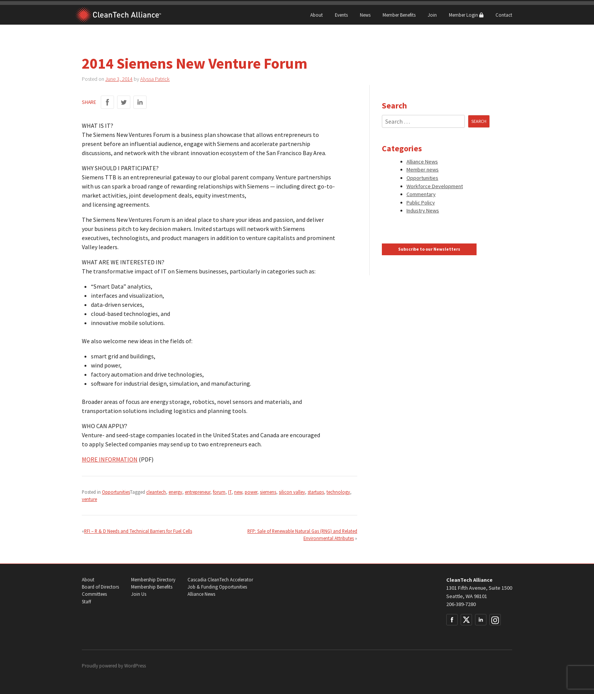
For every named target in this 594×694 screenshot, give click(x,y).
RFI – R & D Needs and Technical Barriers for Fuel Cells (138, 531)
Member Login (466, 15)
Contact (504, 15)
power (251, 492)
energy (175, 492)
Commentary (421, 194)
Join (432, 15)
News (365, 15)
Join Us (138, 594)
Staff (86, 601)
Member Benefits (399, 15)
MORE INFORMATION (110, 459)
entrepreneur (197, 492)
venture (89, 499)
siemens (268, 492)
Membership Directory (153, 579)
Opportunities (116, 492)
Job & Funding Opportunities (217, 587)
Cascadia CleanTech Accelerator (220, 579)
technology (338, 492)
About (316, 15)
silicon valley (292, 492)
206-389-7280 (461, 604)
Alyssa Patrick (155, 78)
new (238, 492)
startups (316, 492)
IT (229, 492)
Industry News (422, 210)
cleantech (156, 492)
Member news (422, 169)
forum (219, 492)
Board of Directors (100, 587)
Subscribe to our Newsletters (429, 249)
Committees (94, 594)
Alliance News (422, 161)
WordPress (135, 666)
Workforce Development (434, 186)
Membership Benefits (151, 587)
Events (341, 15)
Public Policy (420, 202)
